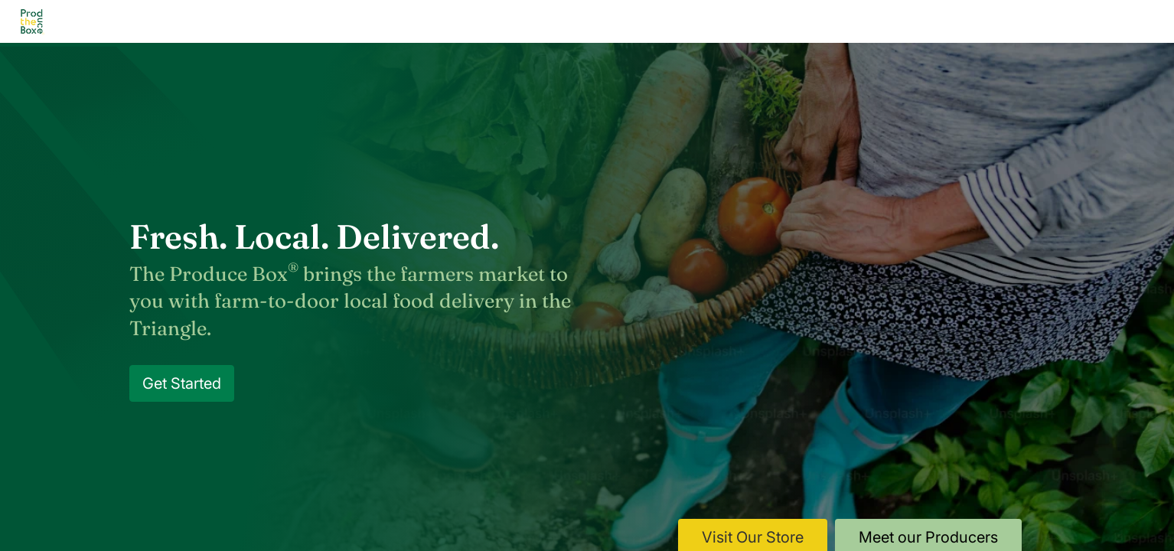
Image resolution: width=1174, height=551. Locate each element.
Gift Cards (819, 21)
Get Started (181, 383)
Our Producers (522, 21)
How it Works (408, 21)
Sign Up (1121, 21)
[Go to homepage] (31, 21)
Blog (661, 21)
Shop (605, 21)
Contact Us (733, 21)
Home (238, 21)
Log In (1052, 21)
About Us (308, 21)
